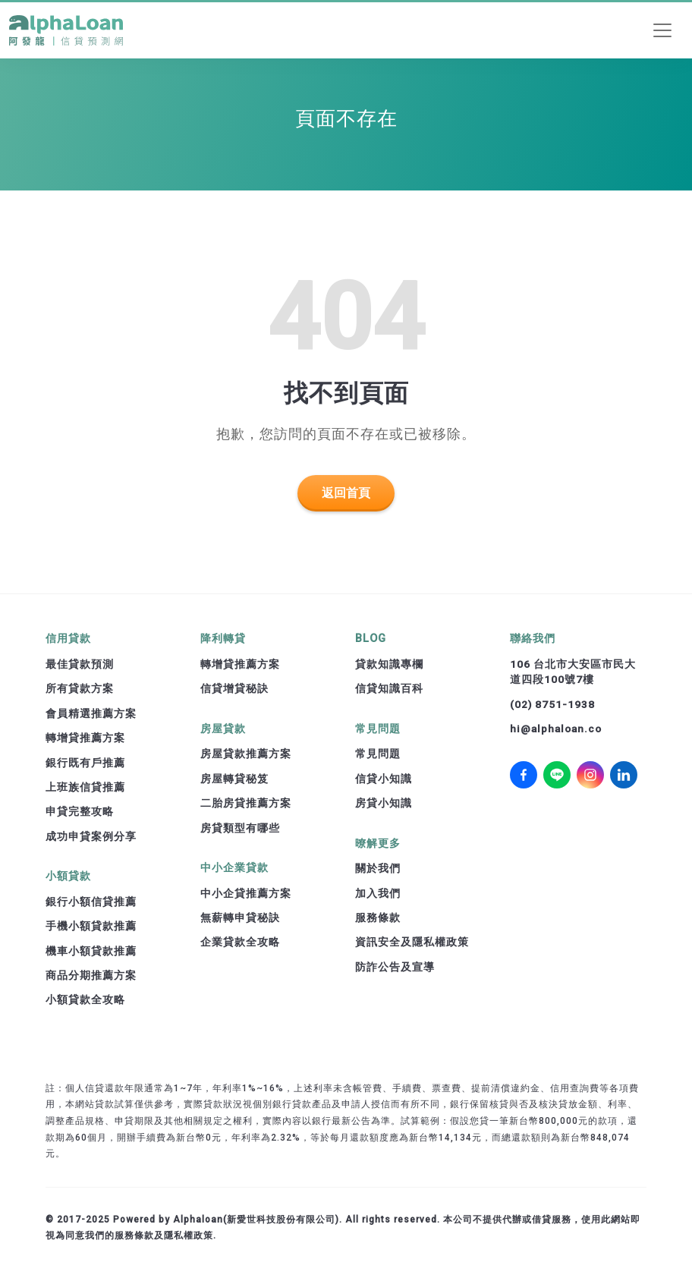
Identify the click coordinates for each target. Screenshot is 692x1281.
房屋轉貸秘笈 (234, 779)
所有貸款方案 (80, 688)
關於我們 (378, 868)
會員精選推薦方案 (91, 713)
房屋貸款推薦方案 (245, 754)
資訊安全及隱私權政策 (412, 942)
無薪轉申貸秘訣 (240, 917)
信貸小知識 (383, 779)
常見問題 (378, 754)
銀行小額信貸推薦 (91, 901)
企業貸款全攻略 (240, 942)
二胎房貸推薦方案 (245, 803)
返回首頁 (346, 493)
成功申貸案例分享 (91, 836)
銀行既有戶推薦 (85, 763)
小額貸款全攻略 (85, 999)
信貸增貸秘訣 (234, 688)
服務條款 (378, 917)
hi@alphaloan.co (556, 728)
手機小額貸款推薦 (91, 926)
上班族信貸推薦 (85, 787)
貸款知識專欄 (389, 664)
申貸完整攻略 (80, 811)
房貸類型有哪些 (240, 828)
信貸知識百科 (389, 688)
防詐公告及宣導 (395, 967)
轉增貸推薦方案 (85, 738)
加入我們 (378, 893)
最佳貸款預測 (80, 664)
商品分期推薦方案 (91, 975)
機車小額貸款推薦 (91, 951)
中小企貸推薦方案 (245, 893)
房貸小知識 (383, 803)
